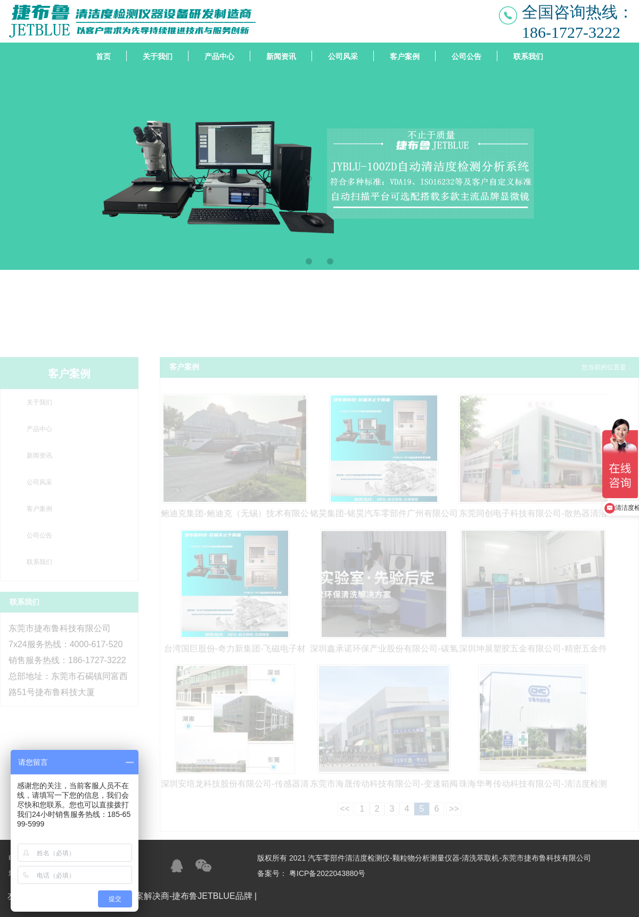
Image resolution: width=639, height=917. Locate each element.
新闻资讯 (281, 56)
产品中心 (219, 56)
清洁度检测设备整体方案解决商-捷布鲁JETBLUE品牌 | (154, 896)
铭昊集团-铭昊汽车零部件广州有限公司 (383, 513)
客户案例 (405, 56)
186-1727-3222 (571, 32)
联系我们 (528, 56)
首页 (103, 56)
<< (345, 808)
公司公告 (466, 56)
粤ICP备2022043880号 (327, 873)
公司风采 (343, 56)
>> (454, 808)
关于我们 (158, 56)
